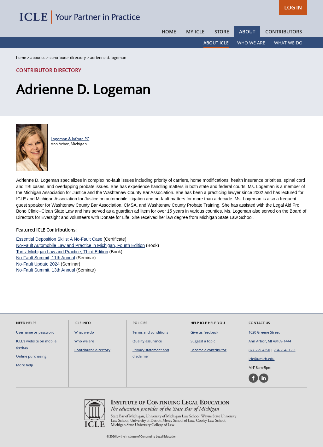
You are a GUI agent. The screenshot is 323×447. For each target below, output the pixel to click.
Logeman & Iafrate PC (70, 138)
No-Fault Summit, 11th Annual (45, 257)
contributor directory (68, 57)
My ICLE (195, 31)
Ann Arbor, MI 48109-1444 (270, 341)
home (21, 57)
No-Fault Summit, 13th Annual (45, 269)
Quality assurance (147, 341)
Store (221, 31)
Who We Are (251, 43)
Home (169, 31)
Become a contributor (208, 349)
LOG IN (293, 7)
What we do (84, 332)
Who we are (84, 341)
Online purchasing (31, 356)
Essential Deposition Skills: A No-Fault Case (59, 239)
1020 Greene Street (264, 332)
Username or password (35, 332)
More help (24, 365)
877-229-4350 (259, 349)
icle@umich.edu (261, 358)
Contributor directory (92, 349)
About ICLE (216, 43)
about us (37, 57)
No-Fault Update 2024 (38, 263)
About (247, 31)
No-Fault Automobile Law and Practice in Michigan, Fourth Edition (80, 245)
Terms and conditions (150, 332)
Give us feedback (204, 332)
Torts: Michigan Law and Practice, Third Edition (62, 251)
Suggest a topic (203, 341)
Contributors (283, 31)
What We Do (288, 43)
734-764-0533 (284, 349)
